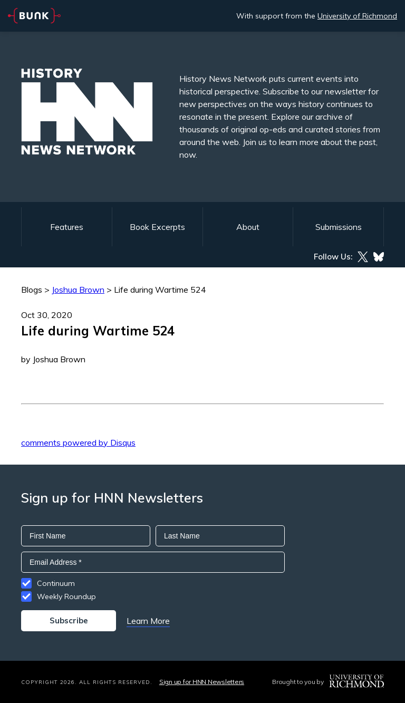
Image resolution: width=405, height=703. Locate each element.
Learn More (148, 620)
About (247, 227)
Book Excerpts (157, 227)
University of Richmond (357, 16)
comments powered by (78, 442)
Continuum (56, 583)
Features (66, 227)
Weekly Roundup (66, 596)
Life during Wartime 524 (160, 289)
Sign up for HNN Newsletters (201, 682)
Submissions (338, 227)
